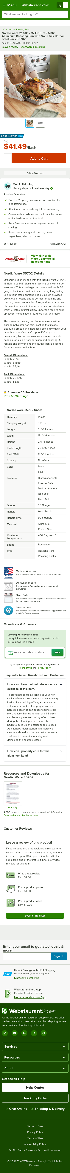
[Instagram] (5, 1033)
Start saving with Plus (26, 977)
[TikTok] (34, 1033)
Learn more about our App (29, 997)
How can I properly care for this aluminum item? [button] (28, 753)
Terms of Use (25, 667)
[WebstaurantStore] (35, 1011)
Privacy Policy (44, 667)
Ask (57, 652)
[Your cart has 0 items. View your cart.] (62, 5)
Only (6, 141)
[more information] (51, 188)
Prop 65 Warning (15, 396)
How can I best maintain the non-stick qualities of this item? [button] (32, 687)
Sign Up (59, 956)
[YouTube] (15, 1033)
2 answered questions (33, 46)
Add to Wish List (35, 173)
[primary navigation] (10, 5)
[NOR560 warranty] (12, 794)
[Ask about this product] (35, 652)
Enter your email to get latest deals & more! (33, 948)
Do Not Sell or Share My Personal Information (35, 1150)
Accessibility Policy (35, 1144)
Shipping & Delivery (48, 1109)
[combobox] (35, 14)
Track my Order (35, 1098)
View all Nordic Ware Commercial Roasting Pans (43, 258)
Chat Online (16, 1109)
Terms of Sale (35, 1126)
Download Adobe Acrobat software (21, 815)
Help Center (35, 1087)
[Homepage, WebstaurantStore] (35, 5)
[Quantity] (8, 158)
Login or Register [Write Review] (35, 915)
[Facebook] (24, 1033)
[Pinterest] (44, 1033)
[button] (29, 123)
